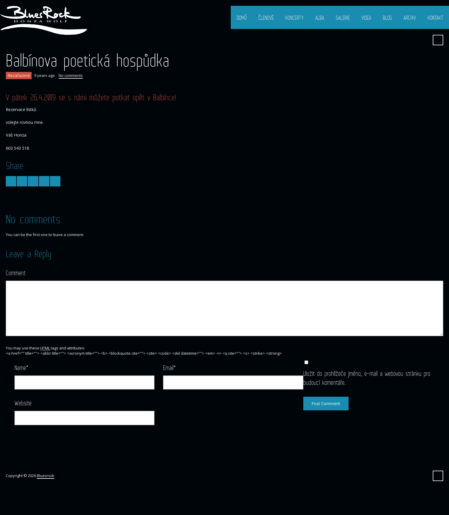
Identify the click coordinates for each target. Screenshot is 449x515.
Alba (319, 17)
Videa (366, 17)
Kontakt (435, 17)
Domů (242, 17)
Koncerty (294, 17)
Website (23, 402)
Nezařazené (19, 75)
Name (21, 367)
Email (169, 367)
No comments (71, 75)
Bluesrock (45, 475)
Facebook (424, 40)
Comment (16, 272)
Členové (266, 17)
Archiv (409, 17)
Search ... (438, 40)
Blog (387, 17)
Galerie (343, 17)
